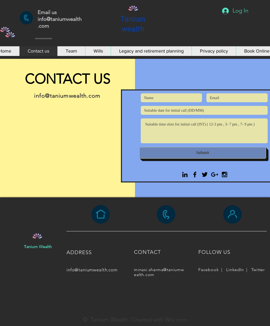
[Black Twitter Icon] (204, 174)
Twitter (258, 269)
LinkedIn (235, 269)
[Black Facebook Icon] (195, 174)
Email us (48, 12)
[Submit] (202, 153)
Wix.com (176, 319)
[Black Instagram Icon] (224, 174)
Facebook (208, 269)
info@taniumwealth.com (67, 95)
